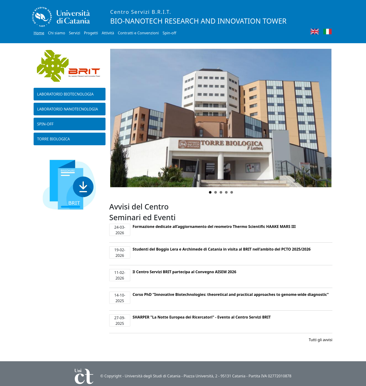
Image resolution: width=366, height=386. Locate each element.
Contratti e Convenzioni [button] (138, 32)
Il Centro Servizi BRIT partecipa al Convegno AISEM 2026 (184, 271)
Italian (333, 31)
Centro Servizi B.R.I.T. (140, 11)
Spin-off (169, 32)
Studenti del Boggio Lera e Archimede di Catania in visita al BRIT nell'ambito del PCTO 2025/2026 (222, 249)
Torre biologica (53, 139)
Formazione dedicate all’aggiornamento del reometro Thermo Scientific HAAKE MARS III (214, 226)
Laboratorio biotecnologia (65, 94)
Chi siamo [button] (56, 32)
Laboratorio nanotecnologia (67, 109)
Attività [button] (108, 32)
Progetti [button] (91, 32)
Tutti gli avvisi (320, 339)
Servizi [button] (74, 32)
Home (39, 32)
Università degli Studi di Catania (152, 376)
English (321, 31)
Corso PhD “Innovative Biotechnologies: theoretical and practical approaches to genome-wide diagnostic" (231, 294)
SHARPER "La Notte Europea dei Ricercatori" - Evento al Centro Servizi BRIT (202, 317)
